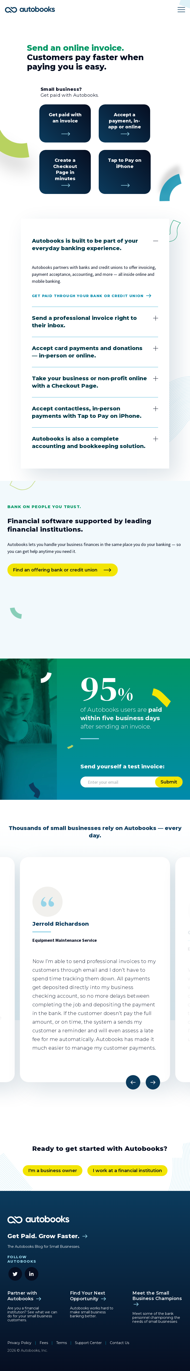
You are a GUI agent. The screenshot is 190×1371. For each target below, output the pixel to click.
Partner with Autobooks (22, 1295)
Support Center (89, 1343)
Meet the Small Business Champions (157, 1295)
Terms (62, 1343)
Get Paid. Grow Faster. (43, 1236)
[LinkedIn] (31, 1274)
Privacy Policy (19, 1343)
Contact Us (119, 1343)
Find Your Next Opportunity (87, 1295)
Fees (44, 1343)
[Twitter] (15, 1274)
